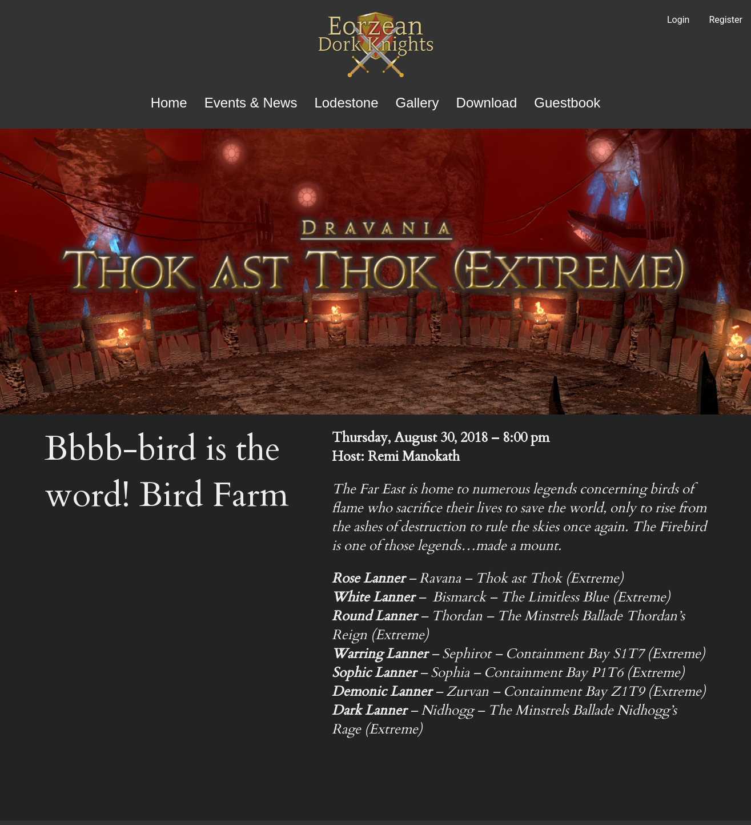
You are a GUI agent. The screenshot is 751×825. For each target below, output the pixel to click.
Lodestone (346, 102)
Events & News (251, 102)
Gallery (417, 102)
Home (169, 102)
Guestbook (567, 102)
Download (486, 102)
